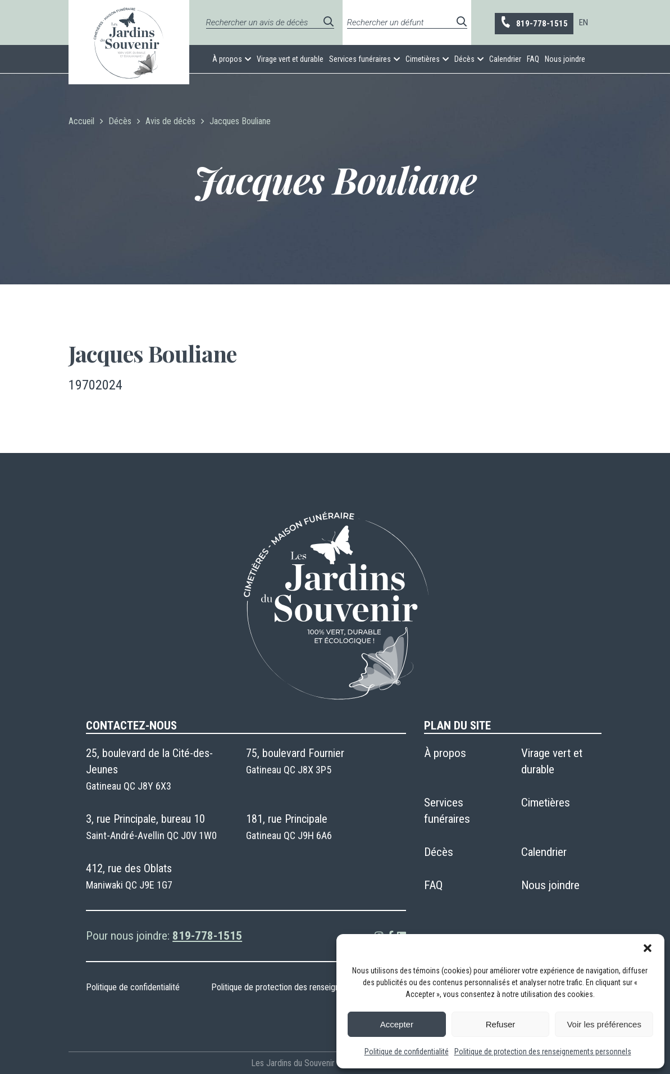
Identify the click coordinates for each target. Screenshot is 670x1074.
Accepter (396, 1024)
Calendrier (505, 59)
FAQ (533, 59)
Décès (464, 59)
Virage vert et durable (290, 59)
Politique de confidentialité (406, 1051)
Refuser (501, 1024)
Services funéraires (360, 59)
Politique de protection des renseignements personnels (542, 1051)
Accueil (81, 121)
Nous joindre (565, 59)
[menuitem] (583, 22)
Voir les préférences (604, 1024)
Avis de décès (170, 121)
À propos (227, 59)
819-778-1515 (533, 23)
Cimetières (422, 59)
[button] (647, 948)
